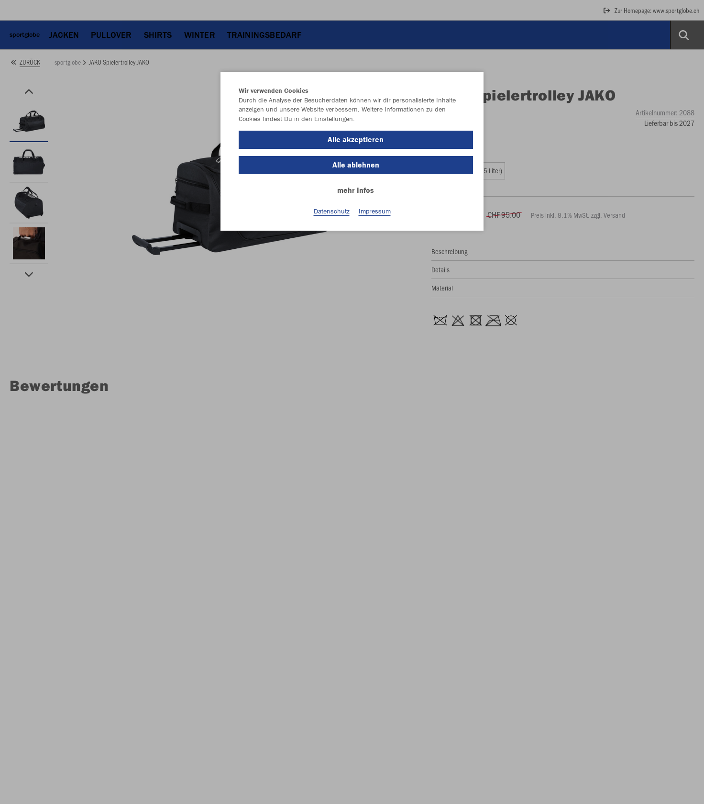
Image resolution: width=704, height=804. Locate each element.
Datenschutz (332, 211)
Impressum (375, 211)
